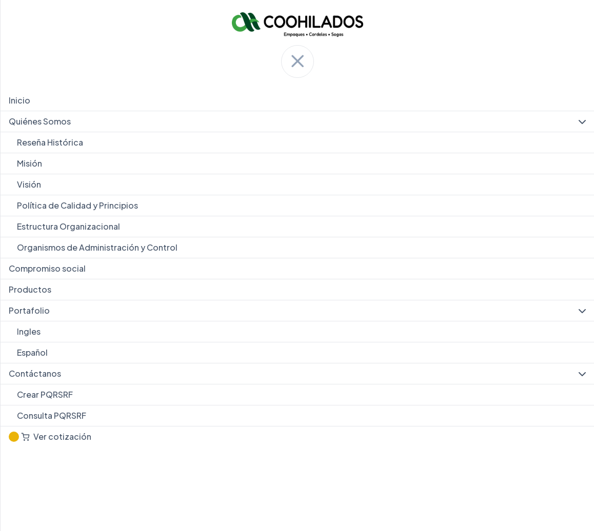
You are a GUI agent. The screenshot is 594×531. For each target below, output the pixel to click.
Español (32, 352)
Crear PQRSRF (45, 394)
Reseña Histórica (50, 142)
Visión (29, 184)
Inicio (19, 100)
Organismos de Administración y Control (97, 247)
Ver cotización (50, 436)
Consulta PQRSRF (51, 415)
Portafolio (297, 310)
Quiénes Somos (297, 121)
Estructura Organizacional (68, 226)
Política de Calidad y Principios (77, 205)
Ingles (29, 331)
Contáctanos (297, 373)
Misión (29, 163)
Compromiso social (47, 268)
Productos (30, 289)
